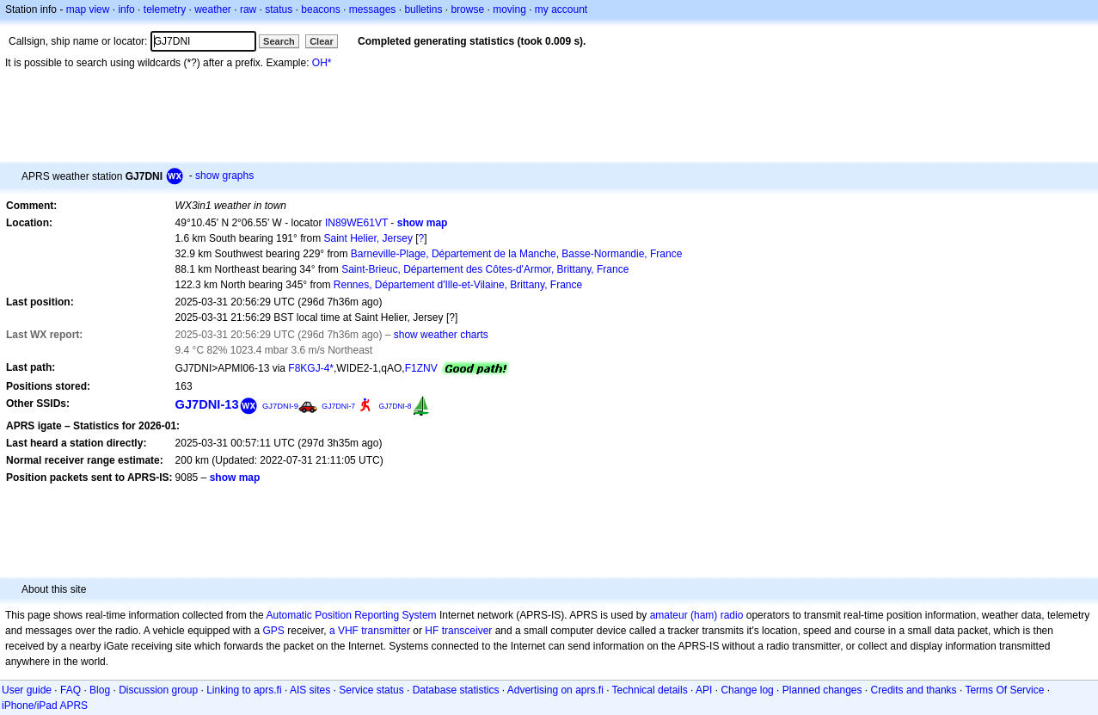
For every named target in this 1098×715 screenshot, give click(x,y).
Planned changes (822, 690)
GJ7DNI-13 (207, 404)
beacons (320, 9)
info (126, 9)
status (278, 9)
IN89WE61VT (356, 223)
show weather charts (441, 335)
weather (212, 9)
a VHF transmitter (369, 631)
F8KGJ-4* (311, 368)
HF (432, 631)
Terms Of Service (1004, 690)
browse (467, 9)
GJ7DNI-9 (280, 405)
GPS (274, 631)
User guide (27, 690)
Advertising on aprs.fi (555, 690)
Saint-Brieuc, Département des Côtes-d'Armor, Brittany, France (485, 269)
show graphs (224, 176)
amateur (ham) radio (697, 615)
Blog (99, 690)
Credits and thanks (914, 690)
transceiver (467, 631)
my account (561, 9)
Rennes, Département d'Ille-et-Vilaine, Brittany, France (458, 285)
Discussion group (158, 690)
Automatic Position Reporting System (351, 615)
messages (372, 9)
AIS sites (310, 690)
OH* (322, 63)
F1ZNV (421, 368)
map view (88, 9)
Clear (322, 41)
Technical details (650, 690)
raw (248, 9)
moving (509, 9)
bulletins (423, 9)
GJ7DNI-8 (395, 406)
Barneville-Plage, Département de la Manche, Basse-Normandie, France (517, 254)
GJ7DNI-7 (338, 406)
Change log (747, 690)
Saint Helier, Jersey (368, 238)
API (704, 690)
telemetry (165, 9)
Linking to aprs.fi (243, 690)
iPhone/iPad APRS (45, 706)
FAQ (70, 690)
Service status (371, 690)
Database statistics (456, 690)
